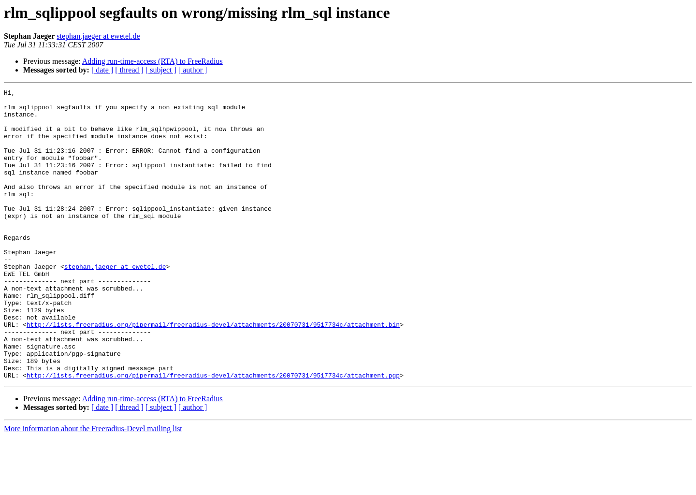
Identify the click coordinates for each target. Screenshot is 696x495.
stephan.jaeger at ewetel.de (98, 36)
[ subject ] (160, 70)
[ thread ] (129, 70)
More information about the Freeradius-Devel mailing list (93, 486)
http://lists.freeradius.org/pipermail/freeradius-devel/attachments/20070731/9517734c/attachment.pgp (213, 433)
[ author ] (192, 70)
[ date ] (102, 70)
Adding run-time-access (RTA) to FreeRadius (152, 61)
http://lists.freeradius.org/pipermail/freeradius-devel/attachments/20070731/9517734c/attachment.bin (213, 372)
